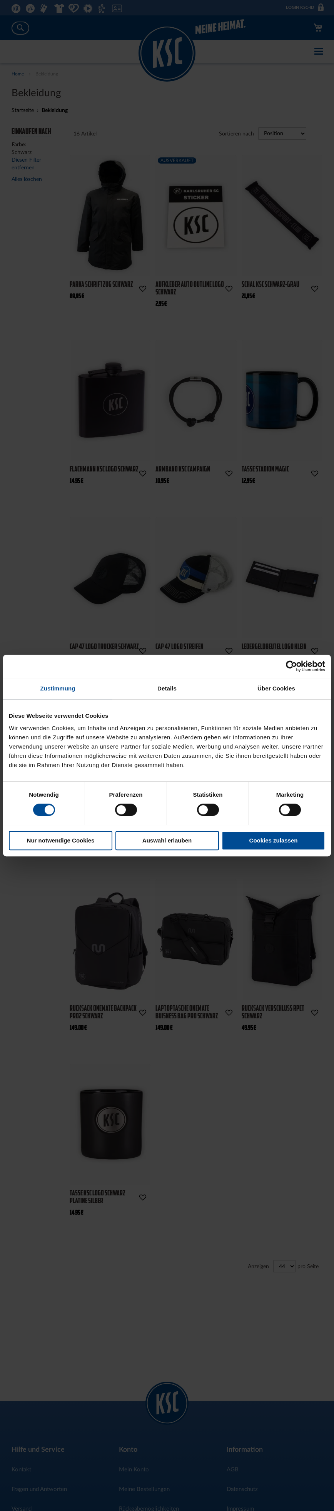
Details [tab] (167, 688)
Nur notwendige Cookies (61, 840)
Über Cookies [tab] (276, 688)
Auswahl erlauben (167, 840)
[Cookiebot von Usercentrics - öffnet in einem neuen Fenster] (291, 666)
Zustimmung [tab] (57, 688)
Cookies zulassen (273, 840)
